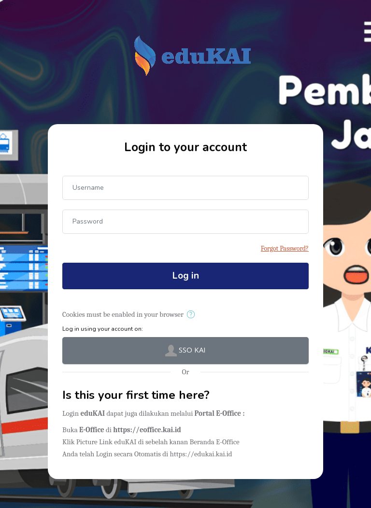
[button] (192, 315)
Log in (185, 275)
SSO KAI (185, 350)
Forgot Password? (285, 248)
